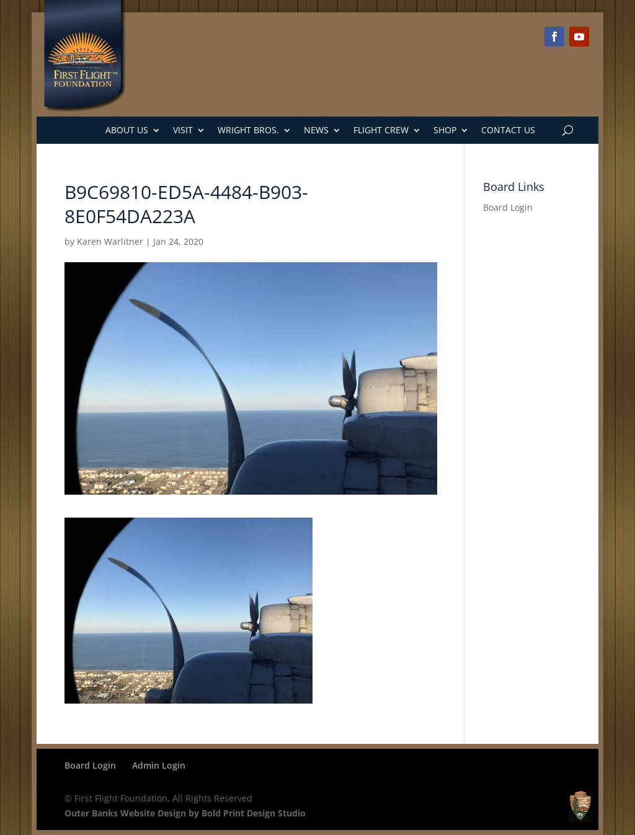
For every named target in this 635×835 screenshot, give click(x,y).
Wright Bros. (248, 130)
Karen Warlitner (110, 241)
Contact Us (508, 130)
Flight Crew (381, 130)
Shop (444, 130)
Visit (183, 130)
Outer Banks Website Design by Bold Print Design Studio (185, 813)
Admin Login (158, 765)
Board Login (508, 207)
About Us (126, 130)
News (316, 130)
